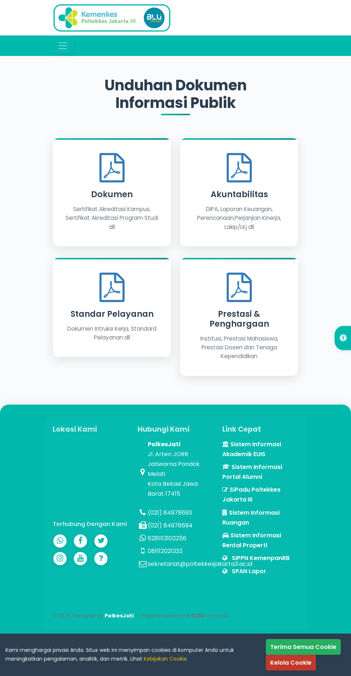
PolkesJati (119, 615)
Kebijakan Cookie (165, 658)
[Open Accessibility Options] (343, 338)
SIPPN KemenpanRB (256, 558)
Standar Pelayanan (112, 314)
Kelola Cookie (291, 662)
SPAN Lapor (244, 571)
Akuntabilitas (239, 194)
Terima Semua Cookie (303, 647)
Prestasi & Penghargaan (239, 319)
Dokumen (112, 194)
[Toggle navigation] (63, 45)
